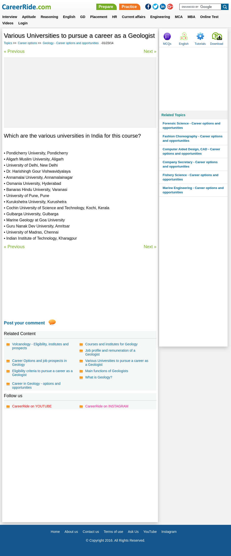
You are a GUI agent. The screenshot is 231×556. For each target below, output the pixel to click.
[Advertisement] (80, 92)
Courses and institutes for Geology (111, 344)
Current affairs (133, 17)
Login (23, 23)
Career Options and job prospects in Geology (39, 363)
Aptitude (29, 17)
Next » (150, 51)
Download (216, 44)
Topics (8, 43)
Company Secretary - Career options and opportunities (190, 164)
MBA (191, 17)
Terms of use (113, 532)
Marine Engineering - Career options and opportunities (193, 190)
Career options (27, 43)
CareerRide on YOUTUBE (32, 406)
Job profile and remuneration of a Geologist (110, 352)
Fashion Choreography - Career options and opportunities (193, 138)
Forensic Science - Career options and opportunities (192, 126)
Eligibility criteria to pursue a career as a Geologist (42, 373)
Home (55, 532)
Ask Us (133, 532)
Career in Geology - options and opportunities (36, 385)
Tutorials (200, 44)
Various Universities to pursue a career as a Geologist (116, 363)
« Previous (14, 51)
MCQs (167, 44)
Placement (98, 17)
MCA (179, 17)
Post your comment (24, 322)
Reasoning (49, 17)
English (69, 17)
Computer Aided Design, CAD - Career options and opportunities (191, 151)
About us (71, 532)
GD (82, 17)
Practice (129, 7)
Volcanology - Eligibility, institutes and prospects (40, 346)
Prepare (106, 7)
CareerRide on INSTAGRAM (106, 406)
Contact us (91, 532)
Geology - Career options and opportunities (70, 43)
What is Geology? (98, 377)
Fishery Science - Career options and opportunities (191, 177)
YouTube (150, 532)
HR (114, 17)
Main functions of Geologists (106, 371)
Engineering (160, 17)
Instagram (168, 532)
